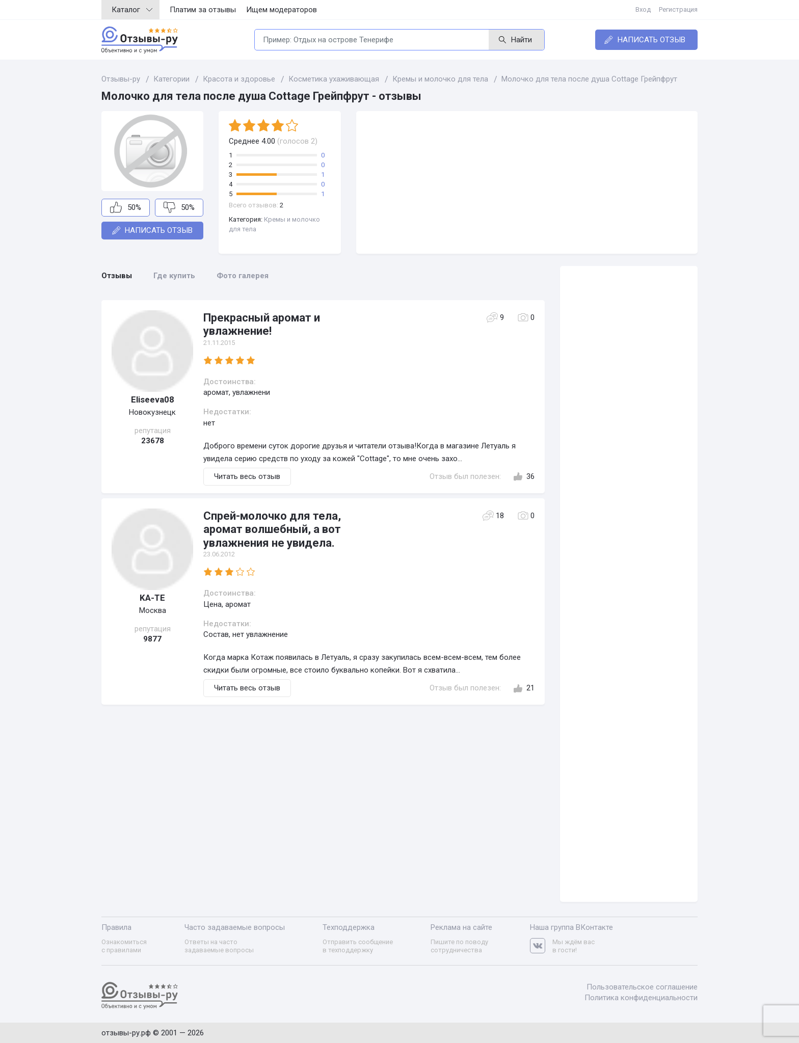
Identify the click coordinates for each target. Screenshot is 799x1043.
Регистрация (678, 9)
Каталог (132, 9)
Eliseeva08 (152, 399)
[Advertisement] (527, 182)
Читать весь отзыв (247, 476)
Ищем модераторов (281, 9)
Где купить (174, 275)
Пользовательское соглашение (642, 987)
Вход (643, 9)
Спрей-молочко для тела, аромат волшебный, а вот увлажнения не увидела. (272, 529)
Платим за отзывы (203, 9)
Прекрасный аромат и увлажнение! (261, 324)
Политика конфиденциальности (641, 997)
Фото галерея (243, 275)
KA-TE (152, 598)
